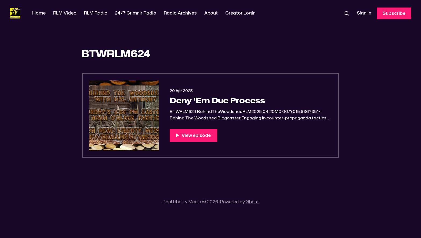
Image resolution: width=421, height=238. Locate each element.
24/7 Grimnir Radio (135, 13)
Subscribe (394, 13)
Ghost (252, 202)
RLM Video (65, 13)
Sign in (364, 13)
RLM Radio (95, 13)
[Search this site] (347, 13)
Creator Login (240, 13)
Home (39, 13)
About (211, 13)
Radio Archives (180, 13)
